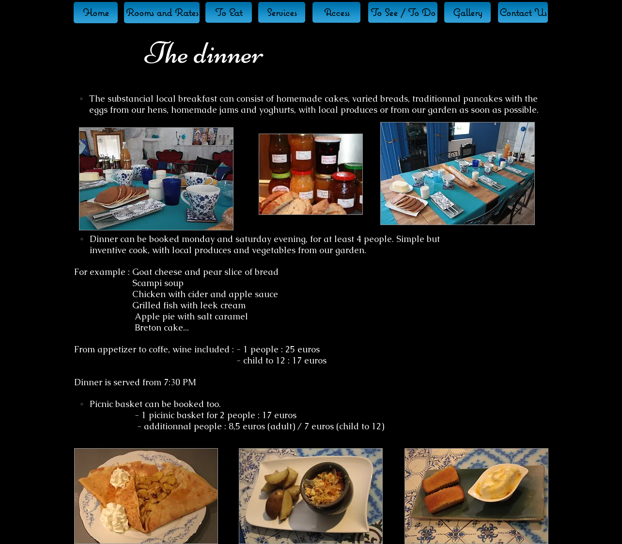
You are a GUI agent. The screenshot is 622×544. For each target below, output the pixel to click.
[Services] (281, 12)
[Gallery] (467, 12)
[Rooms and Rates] (162, 12)
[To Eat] (228, 12)
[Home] (96, 12)
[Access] (336, 12)
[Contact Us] (523, 12)
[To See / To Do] (402, 12)
